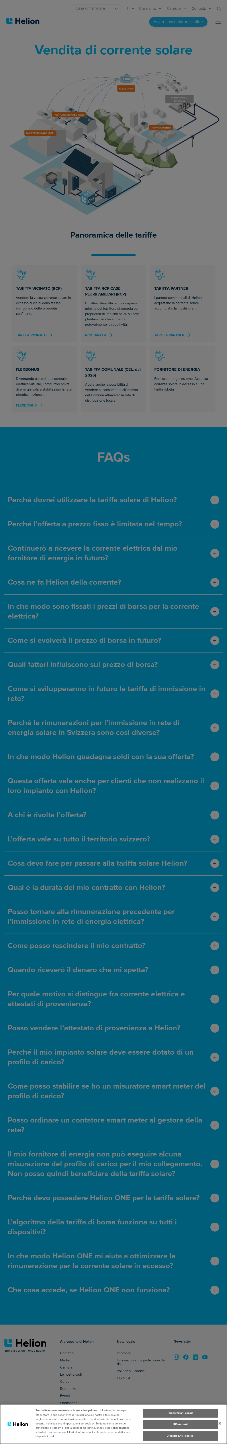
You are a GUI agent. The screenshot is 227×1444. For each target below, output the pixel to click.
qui (52, 1441)
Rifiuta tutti (180, 1429)
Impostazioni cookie (180, 1418)
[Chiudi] (220, 1428)
